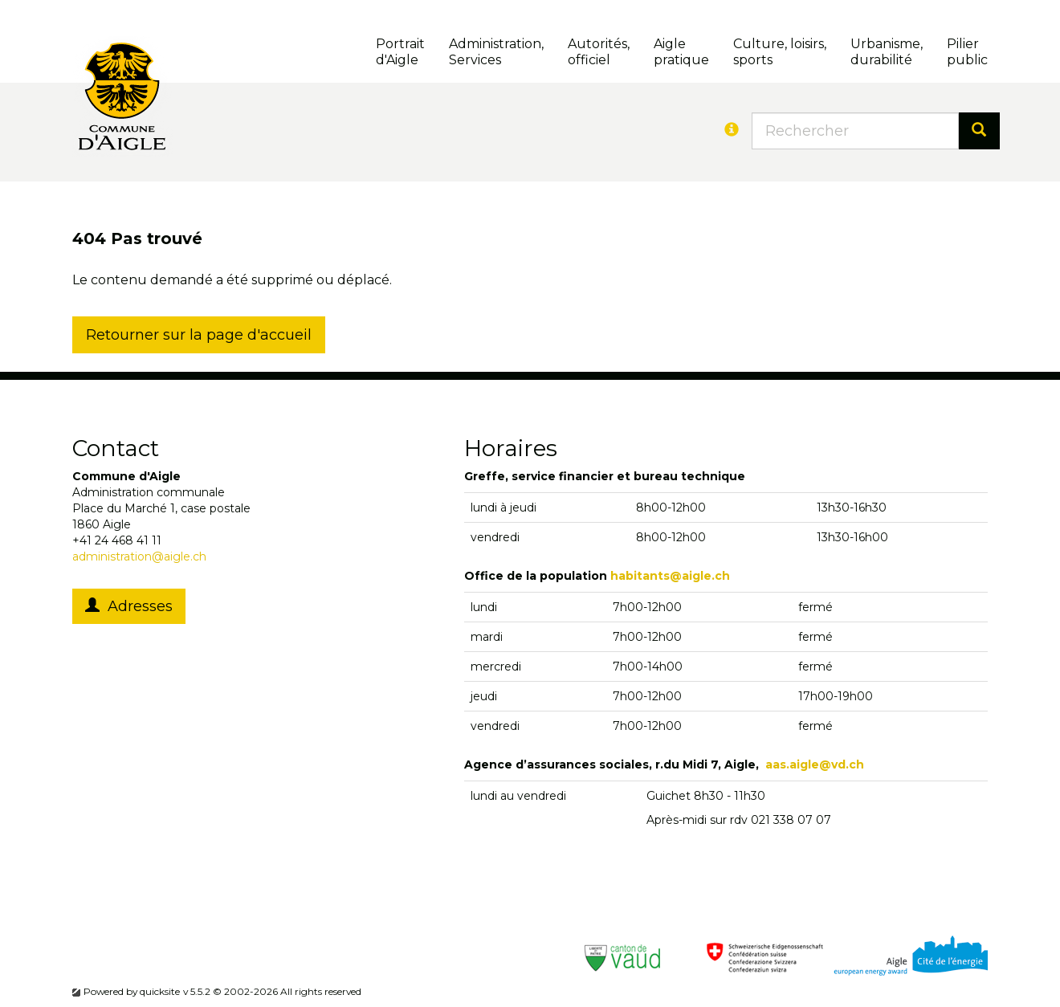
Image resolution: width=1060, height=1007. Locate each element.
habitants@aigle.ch (670, 576)
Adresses (129, 606)
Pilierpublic (967, 51)
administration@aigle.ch (139, 556)
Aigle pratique (681, 51)
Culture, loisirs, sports (779, 51)
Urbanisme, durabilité (886, 51)
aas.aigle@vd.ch (814, 764)
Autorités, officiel (599, 51)
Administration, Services (496, 51)
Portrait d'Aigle (400, 51)
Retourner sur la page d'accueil (199, 335)
